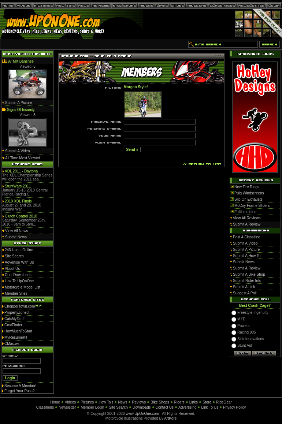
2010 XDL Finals (18, 201)
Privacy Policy (234, 407)
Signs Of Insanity (21, 110)
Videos (70, 402)
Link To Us (209, 407)
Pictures (87, 402)
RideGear (224, 402)
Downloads (142, 407)
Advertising (187, 407)
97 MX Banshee (21, 61)
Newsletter (67, 407)
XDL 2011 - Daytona (21, 171)
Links (193, 402)
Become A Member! (20, 386)
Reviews (139, 402)
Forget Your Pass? (19, 391)
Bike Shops (160, 402)
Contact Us (165, 407)
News (122, 402)
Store (207, 402)
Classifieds (45, 407)
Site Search (118, 407)
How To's (106, 402)
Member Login (92, 407)
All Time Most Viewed (22, 158)
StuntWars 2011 (18, 186)
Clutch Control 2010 (21, 216)
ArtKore (170, 418)
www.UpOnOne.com (142, 414)
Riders (179, 402)
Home (55, 402)
